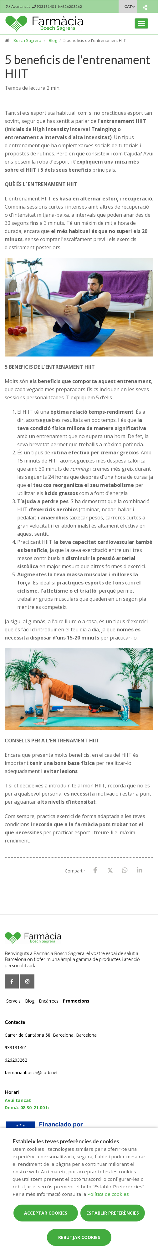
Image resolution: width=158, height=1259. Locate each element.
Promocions (76, 1001)
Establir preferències (112, 1213)
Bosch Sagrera (27, 40)
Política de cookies (108, 1194)
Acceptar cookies (45, 1213)
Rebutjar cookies (79, 1237)
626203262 (16, 1060)
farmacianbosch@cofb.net (31, 1072)
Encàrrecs (49, 1001)
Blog (53, 40)
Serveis (13, 1001)
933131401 (16, 1047)
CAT (128, 6)
